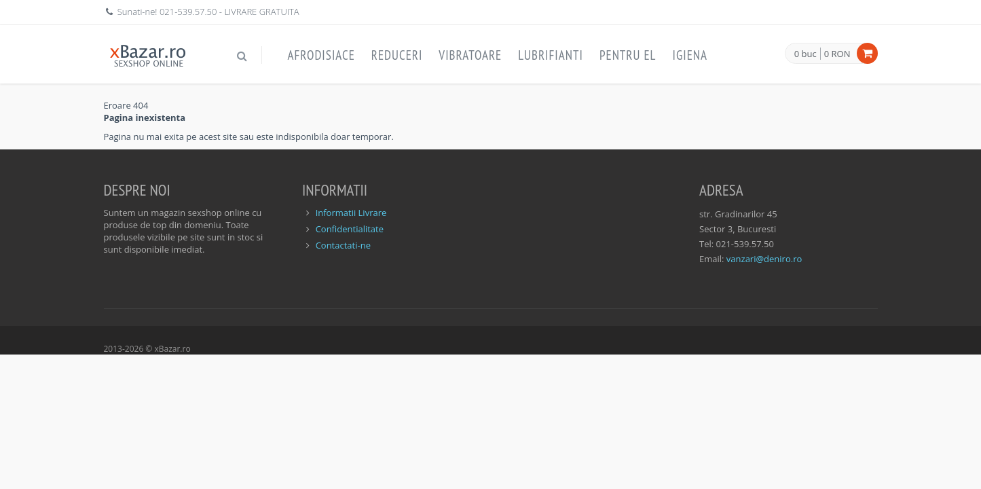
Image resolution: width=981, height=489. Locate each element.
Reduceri (397, 55)
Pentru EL (627, 55)
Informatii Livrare (351, 212)
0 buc (805, 54)
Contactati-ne (343, 245)
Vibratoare (470, 55)
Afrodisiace (321, 55)
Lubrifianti (550, 55)
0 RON (837, 54)
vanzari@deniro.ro (764, 259)
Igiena (689, 55)
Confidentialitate (350, 229)
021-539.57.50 (188, 11)
